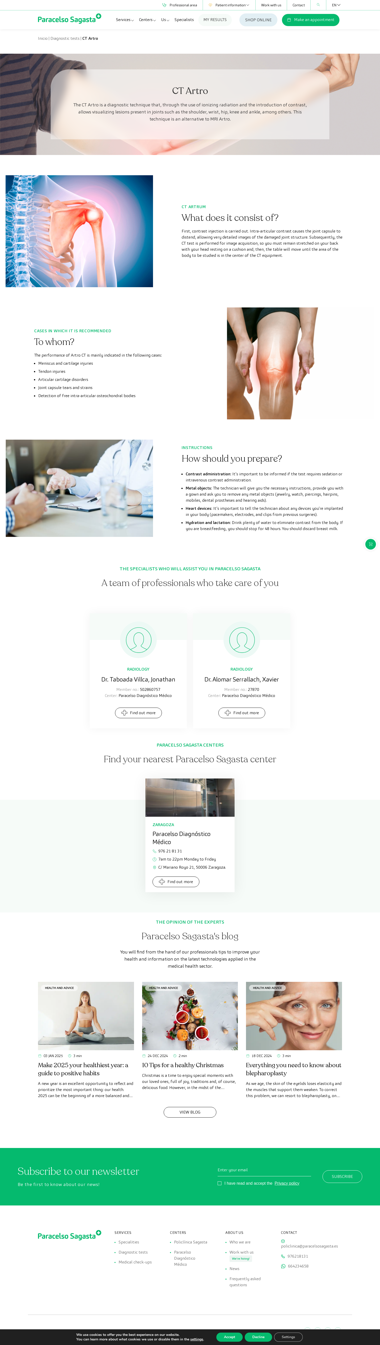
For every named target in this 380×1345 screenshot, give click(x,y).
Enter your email (233, 1170)
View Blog (190, 1112)
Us (165, 20)
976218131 (298, 1256)
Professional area (179, 5)
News (234, 1269)
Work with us (271, 5)
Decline (258, 1337)
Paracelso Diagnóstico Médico (184, 1258)
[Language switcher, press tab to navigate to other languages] (334, 5)
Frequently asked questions (245, 1282)
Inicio (43, 38)
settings (196, 1339)
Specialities (129, 1242)
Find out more (138, 713)
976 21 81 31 (167, 851)
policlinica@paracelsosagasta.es (309, 1246)
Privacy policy (287, 1183)
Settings (288, 1337)
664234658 (298, 1266)
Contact (299, 5)
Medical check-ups (135, 1262)
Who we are (240, 1242)
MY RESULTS (215, 19)
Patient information (229, 5)
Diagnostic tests (65, 38)
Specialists (184, 19)
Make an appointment (310, 19)
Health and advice (59, 988)
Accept (229, 1337)
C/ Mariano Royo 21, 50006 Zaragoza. (189, 867)
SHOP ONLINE (258, 20)
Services (125, 20)
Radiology (138, 669)
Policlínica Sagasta (190, 1242)
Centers (148, 20)
